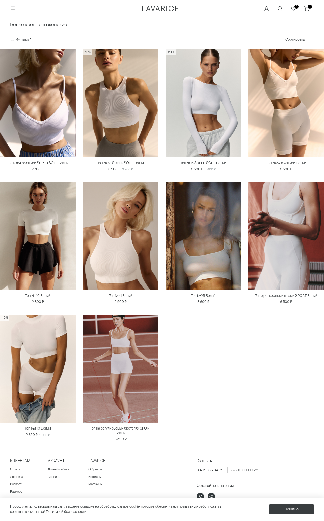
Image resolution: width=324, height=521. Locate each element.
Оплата (15, 469)
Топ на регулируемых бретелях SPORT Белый (120, 430)
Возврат (15, 484)
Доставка (16, 477)
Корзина (54, 477)
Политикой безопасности (66, 512)
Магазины (95, 484)
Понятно (292, 509)
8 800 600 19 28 (244, 470)
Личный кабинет (59, 469)
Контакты (94, 477)
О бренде (95, 469)
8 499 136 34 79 (210, 470)
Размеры (16, 491)
